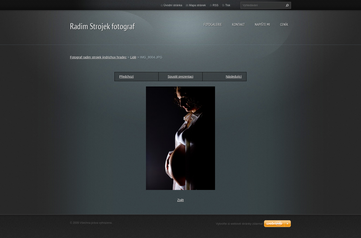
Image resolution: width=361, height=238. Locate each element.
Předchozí (126, 76)
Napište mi (262, 24)
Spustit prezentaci (180, 76)
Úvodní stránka (173, 5)
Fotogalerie (213, 24)
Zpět (180, 200)
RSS (215, 5)
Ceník (284, 24)
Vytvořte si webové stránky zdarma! (239, 223)
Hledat (286, 5)
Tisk (227, 5)
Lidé (133, 57)
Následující (234, 76)
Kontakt (238, 24)
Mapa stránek (197, 5)
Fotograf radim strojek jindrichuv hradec (98, 57)
